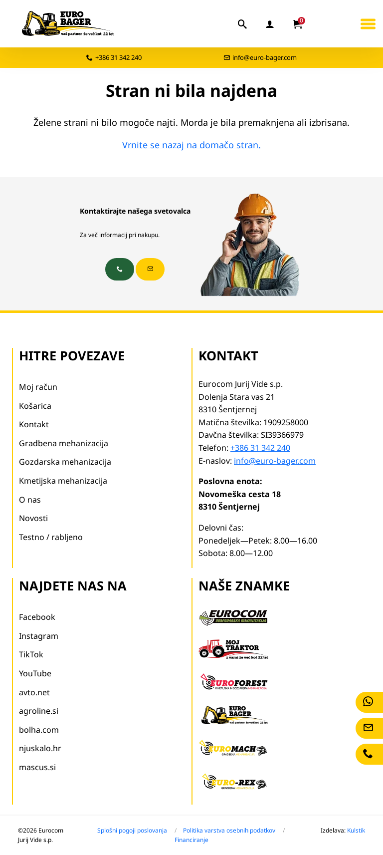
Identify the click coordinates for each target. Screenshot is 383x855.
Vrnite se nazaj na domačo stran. (191, 145)
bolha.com (39, 729)
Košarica (35, 405)
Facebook (37, 616)
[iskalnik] (242, 24)
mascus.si (37, 767)
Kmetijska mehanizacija (63, 480)
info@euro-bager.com (264, 57)
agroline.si (38, 710)
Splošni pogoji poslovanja (132, 830)
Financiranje (191, 840)
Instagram (38, 635)
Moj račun (38, 386)
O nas (30, 499)
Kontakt (34, 424)
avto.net (34, 692)
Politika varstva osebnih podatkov (229, 830)
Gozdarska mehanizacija (65, 461)
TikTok (31, 654)
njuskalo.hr (40, 748)
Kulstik (356, 830)
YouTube (35, 673)
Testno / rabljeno (51, 537)
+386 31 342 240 (118, 57)
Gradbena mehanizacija (63, 443)
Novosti (33, 518)
